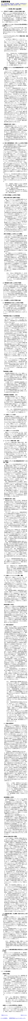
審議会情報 (12, 3)
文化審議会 (17, 3)
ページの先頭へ (4, 1018)
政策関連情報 (6, 3)
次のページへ (24, 1015)
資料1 (19, 4)
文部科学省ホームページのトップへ (17, 1018)
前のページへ (5, 1015)
